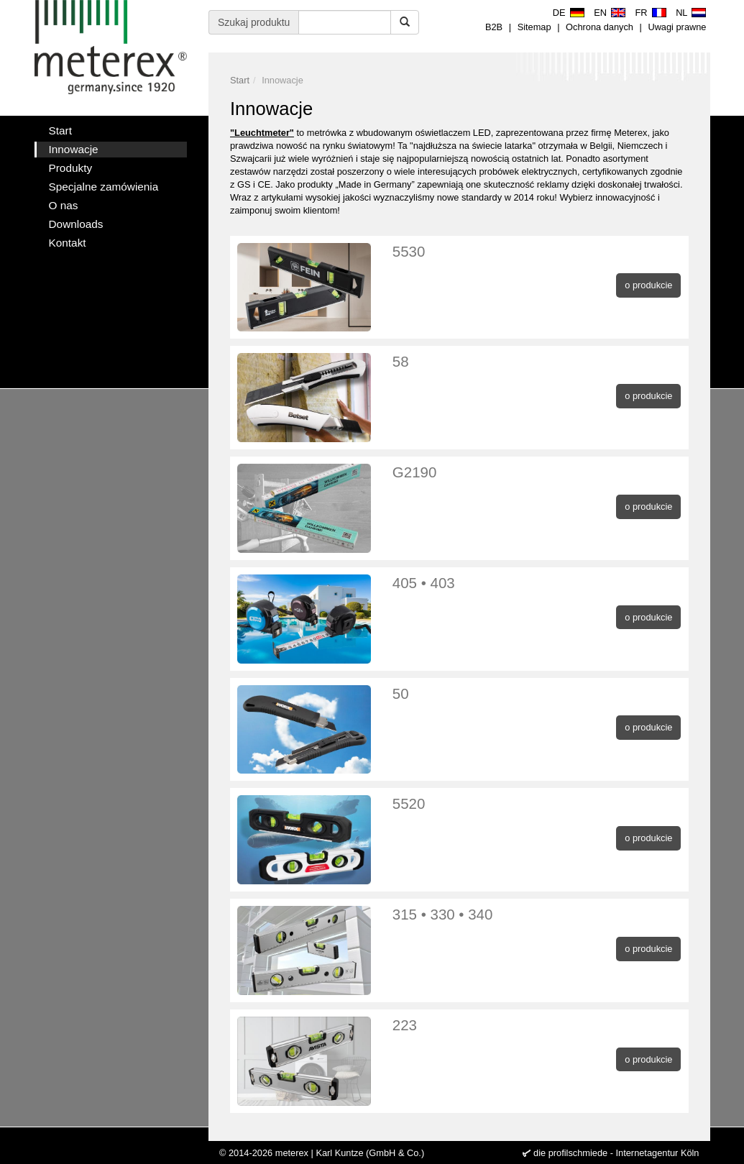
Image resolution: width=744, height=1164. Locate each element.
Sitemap (534, 27)
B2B (493, 27)
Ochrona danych (599, 27)
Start (239, 80)
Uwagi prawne (677, 27)
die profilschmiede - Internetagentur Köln (616, 1152)
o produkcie (648, 285)
